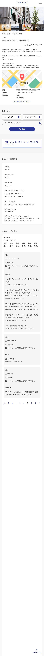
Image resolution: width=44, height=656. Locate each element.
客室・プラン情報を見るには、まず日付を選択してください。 (22, 143)
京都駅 (14, 486)
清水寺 (21, 509)
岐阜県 (4, 538)
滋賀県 (4, 450)
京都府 (35, 568)
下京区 (16, 464)
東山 (3, 469)
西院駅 (21, 486)
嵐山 (27, 469)
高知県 (14, 575)
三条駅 (4, 492)
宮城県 (35, 548)
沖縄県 (4, 589)
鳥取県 (25, 564)
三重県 (4, 548)
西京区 (4, 474)
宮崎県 (4, 582)
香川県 (14, 568)
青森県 (35, 541)
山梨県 (14, 552)
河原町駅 (36, 486)
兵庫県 (18, 450)
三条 (30, 464)
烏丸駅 (28, 486)
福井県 (14, 548)
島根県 (25, 568)
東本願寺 (16, 520)
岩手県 (35, 545)
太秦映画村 (5, 514)
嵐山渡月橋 (26, 525)
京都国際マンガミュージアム (21, 504)
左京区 (21, 469)
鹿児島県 (4, 585)
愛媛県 (14, 571)
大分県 (4, 578)
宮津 (32, 469)
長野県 (14, 555)
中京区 (36, 464)
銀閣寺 (4, 509)
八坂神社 (32, 520)
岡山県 (25, 571)
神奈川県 (25, 559)
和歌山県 (33, 450)
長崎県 (4, 571)
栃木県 (25, 541)
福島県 (35, 559)
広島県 (25, 575)
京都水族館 (38, 504)
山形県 (35, 555)
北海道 (35, 538)
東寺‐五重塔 (6, 520)
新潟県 (14, 538)
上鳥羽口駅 (5, 486)
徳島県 (14, 564)
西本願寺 (29, 509)
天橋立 (39, 469)
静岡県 (4, 541)
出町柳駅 (12, 492)
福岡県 (4, 564)
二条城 (24, 520)
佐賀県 (4, 568)
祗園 (14, 469)
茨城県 (25, 538)
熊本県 (4, 575)
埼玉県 (25, 548)
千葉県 (25, 552)
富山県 (14, 541)
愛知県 (4, 545)
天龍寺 (30, 514)
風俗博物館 (5, 525)
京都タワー (5, 504)
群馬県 (25, 545)
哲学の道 (22, 514)
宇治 (10, 464)
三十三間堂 (12, 509)
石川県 (14, 545)
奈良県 (25, 450)
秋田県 (35, 552)
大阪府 (11, 450)
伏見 (8, 469)
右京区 (4, 464)
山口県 (25, 578)
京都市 (24, 464)
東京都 (25, 555)
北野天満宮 (15, 525)
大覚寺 (14, 514)
